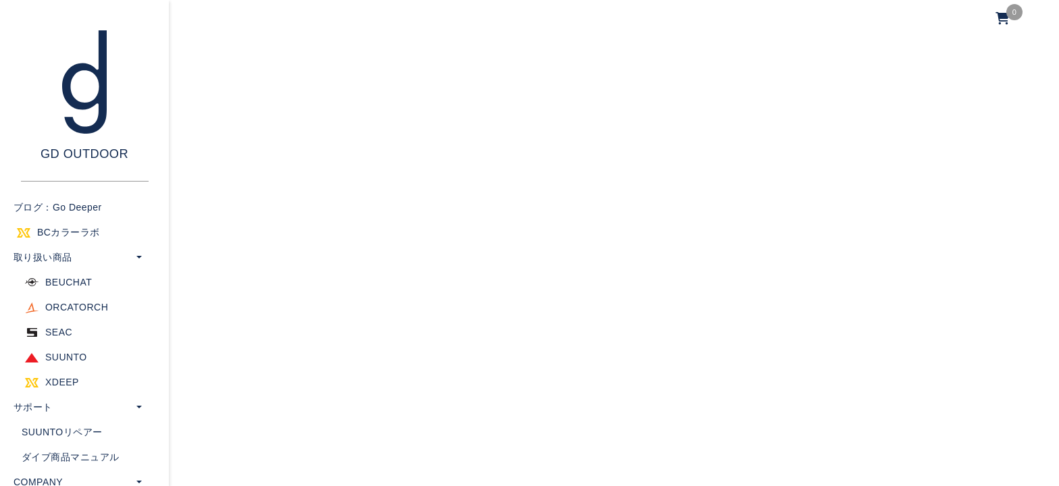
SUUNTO (66, 357)
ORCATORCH (76, 307)
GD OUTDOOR (84, 154)
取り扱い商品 (43, 257)
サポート (33, 407)
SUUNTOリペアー (62, 432)
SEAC (58, 332)
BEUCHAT (68, 282)
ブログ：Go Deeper (58, 207)
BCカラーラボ (68, 232)
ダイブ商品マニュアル (71, 457)
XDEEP (62, 382)
